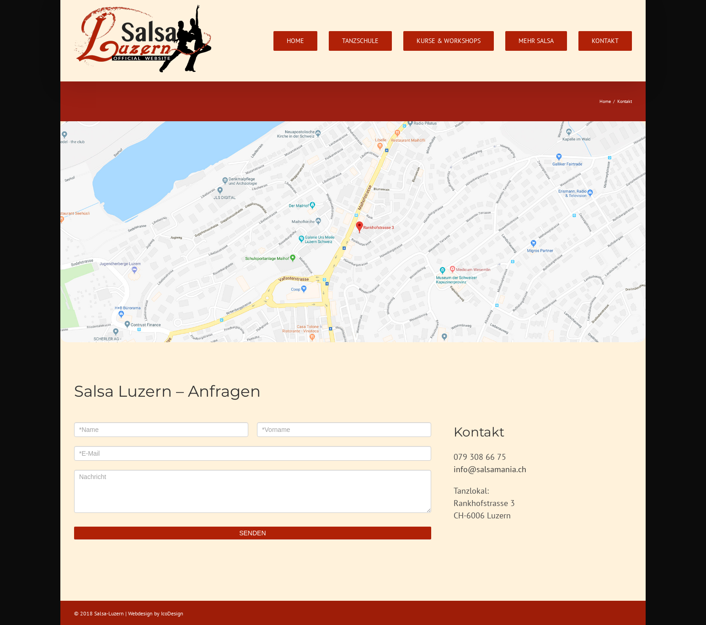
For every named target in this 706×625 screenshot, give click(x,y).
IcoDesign (172, 614)
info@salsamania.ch (490, 470)
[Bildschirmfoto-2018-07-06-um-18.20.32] (353, 129)
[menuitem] (301, 40)
